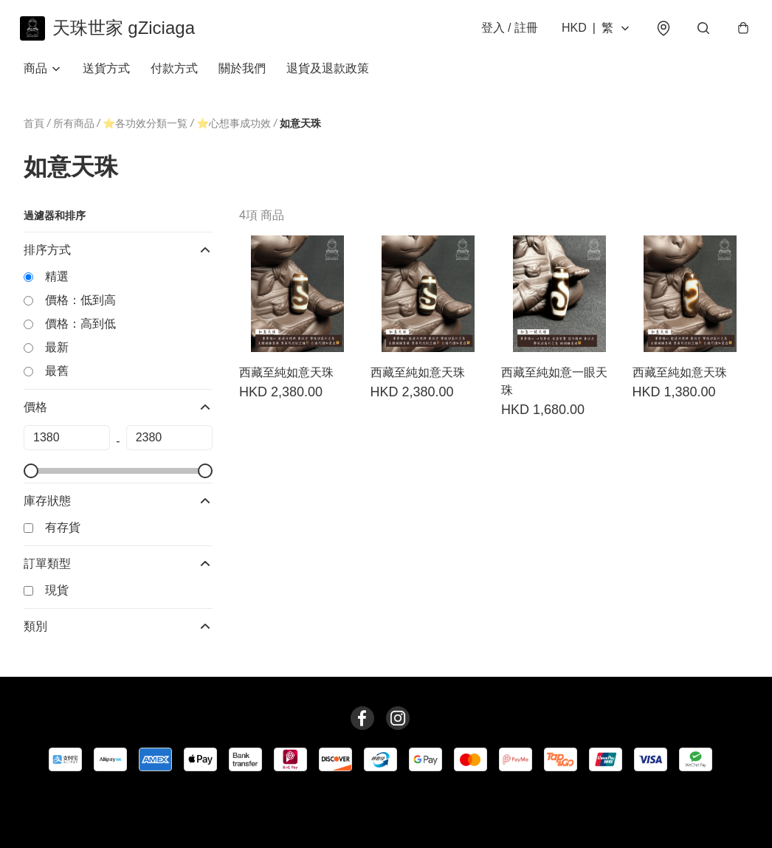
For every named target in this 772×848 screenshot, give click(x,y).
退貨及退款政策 (327, 73)
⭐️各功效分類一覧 (145, 129)
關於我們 (242, 73)
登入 (506, 30)
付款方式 (174, 73)
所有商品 (73, 128)
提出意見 (438, 815)
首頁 (34, 128)
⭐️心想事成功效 (233, 129)
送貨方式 (106, 73)
